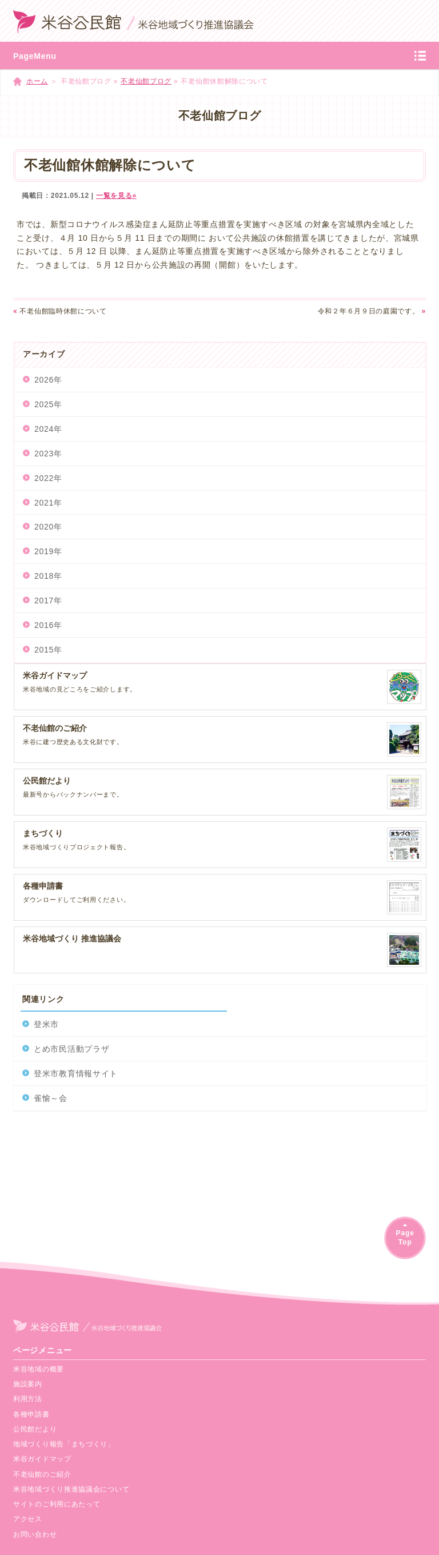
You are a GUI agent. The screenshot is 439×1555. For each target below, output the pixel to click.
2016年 (48, 625)
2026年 (48, 379)
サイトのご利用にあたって (56, 1504)
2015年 (48, 649)
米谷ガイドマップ (42, 1459)
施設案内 (27, 1384)
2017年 (48, 600)
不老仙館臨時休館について (60, 311)
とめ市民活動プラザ (71, 1048)
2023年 (48, 453)
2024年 (48, 429)
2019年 (48, 551)
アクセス (27, 1519)
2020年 (48, 526)
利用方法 (27, 1399)
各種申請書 (31, 1414)
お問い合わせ (35, 1534)
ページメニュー (42, 1350)
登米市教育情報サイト (76, 1073)
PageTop (405, 1237)
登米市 (46, 1024)
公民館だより (35, 1429)
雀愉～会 (50, 1098)
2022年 (48, 478)
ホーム (37, 81)
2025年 (48, 404)
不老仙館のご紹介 (42, 1474)
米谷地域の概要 (38, 1369)
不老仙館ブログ (146, 81)
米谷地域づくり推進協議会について (71, 1489)
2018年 (48, 575)
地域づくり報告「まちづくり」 (64, 1444)
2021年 (48, 502)
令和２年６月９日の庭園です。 (372, 311)
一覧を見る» (116, 196)
